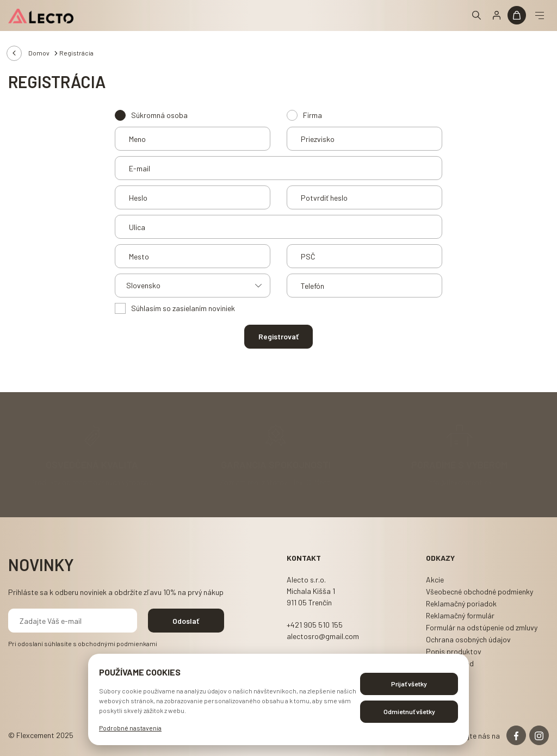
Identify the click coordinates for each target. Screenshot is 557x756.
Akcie (435, 579)
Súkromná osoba (159, 115)
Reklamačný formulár (460, 615)
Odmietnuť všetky (409, 711)
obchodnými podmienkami (117, 643)
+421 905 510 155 (315, 624)
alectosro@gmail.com (323, 636)
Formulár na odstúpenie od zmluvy (481, 627)
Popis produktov (453, 651)
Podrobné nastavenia (130, 728)
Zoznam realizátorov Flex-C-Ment (275, 481)
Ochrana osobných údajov (468, 639)
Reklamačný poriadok (461, 603)
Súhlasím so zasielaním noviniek (183, 308)
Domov (38, 53)
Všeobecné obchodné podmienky (479, 591)
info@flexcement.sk (460, 481)
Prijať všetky (409, 683)
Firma (312, 115)
